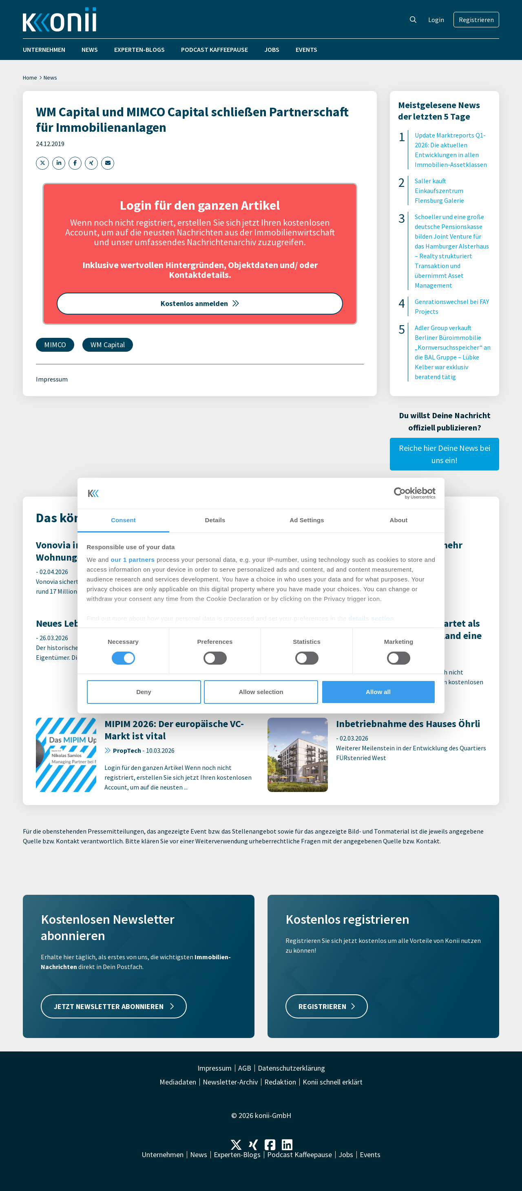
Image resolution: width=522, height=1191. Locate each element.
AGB (244, 1068)
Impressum (52, 379)
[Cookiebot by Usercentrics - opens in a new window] (400, 493)
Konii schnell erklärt (333, 1082)
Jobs (271, 49)
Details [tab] (215, 520)
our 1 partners (133, 559)
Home (30, 77)
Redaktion (280, 1082)
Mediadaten (177, 1082)
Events (306, 49)
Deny (143, 691)
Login (436, 20)
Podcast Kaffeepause (214, 49)
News (90, 49)
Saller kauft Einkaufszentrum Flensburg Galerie (439, 190)
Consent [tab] (123, 520)
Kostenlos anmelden (200, 303)
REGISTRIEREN (327, 1006)
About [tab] (399, 520)
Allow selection (261, 691)
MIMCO (55, 344)
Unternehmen (44, 49)
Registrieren (476, 20)
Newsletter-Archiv (230, 1082)
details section (371, 618)
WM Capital (108, 344)
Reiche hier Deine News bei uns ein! (444, 454)
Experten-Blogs (139, 49)
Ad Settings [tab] (307, 520)
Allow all (378, 691)
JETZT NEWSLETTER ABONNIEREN (114, 1006)
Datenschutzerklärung (291, 1068)
